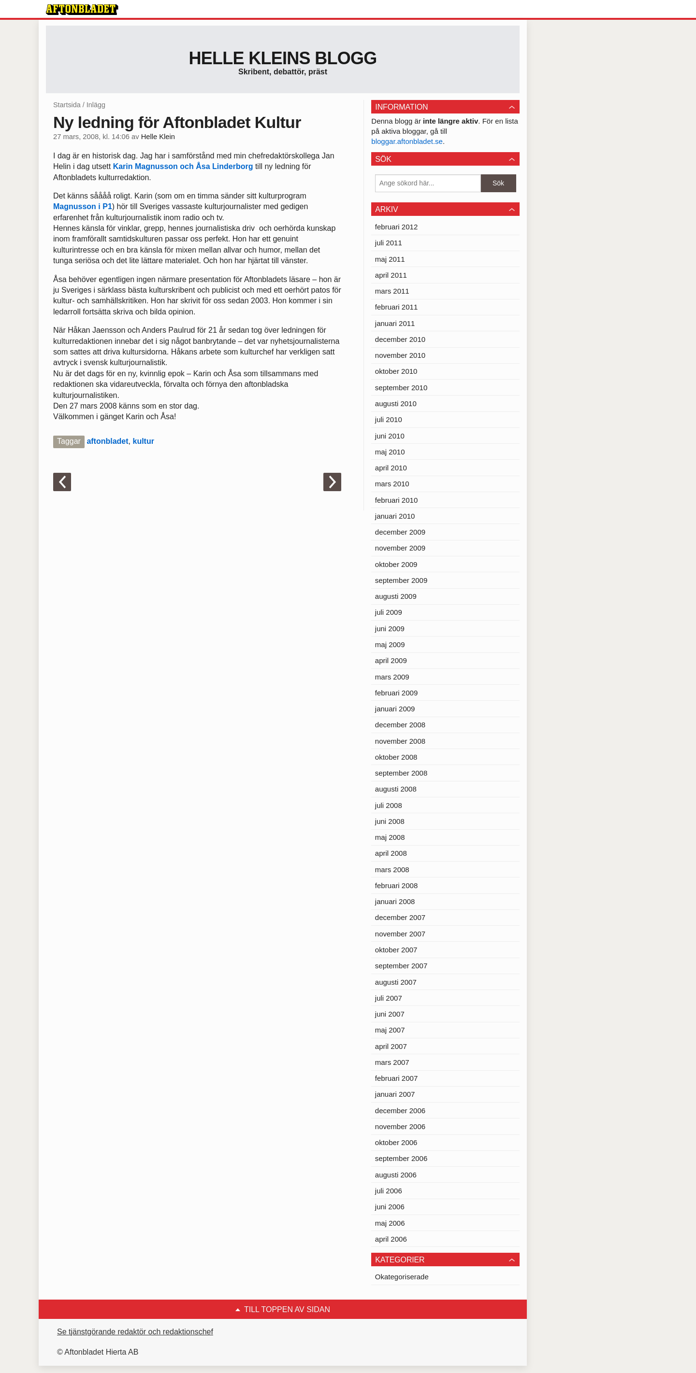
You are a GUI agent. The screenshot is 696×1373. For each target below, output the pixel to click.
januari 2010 (395, 516)
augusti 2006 (396, 1175)
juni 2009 (390, 628)
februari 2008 (396, 885)
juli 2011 (388, 243)
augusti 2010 (396, 403)
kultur (143, 441)
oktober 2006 (396, 1142)
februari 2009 (396, 693)
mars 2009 (392, 677)
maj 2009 (390, 644)
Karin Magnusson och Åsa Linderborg (184, 166)
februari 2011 (396, 307)
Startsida (67, 105)
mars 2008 (392, 869)
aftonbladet (107, 441)
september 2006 (401, 1158)
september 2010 (401, 387)
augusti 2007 (396, 982)
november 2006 (400, 1126)
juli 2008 (388, 805)
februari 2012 (396, 227)
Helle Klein (158, 137)
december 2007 (400, 917)
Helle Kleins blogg (282, 58)
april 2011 (391, 275)
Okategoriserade (402, 1277)
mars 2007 (392, 1062)
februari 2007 (396, 1078)
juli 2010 (388, 419)
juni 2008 (390, 821)
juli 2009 (388, 612)
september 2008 (401, 773)
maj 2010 (390, 452)
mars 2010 (392, 484)
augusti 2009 (396, 596)
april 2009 (391, 660)
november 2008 (400, 741)
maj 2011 (390, 259)
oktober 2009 (396, 564)
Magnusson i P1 (82, 206)
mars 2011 (392, 291)
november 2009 (400, 548)
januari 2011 (395, 323)
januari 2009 (395, 709)
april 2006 (391, 1239)
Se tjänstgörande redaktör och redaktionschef (135, 1332)
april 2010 (391, 468)
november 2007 (400, 934)
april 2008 (391, 853)
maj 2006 (390, 1223)
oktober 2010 (396, 371)
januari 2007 (395, 1094)
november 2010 (400, 355)
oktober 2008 (396, 757)
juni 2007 (390, 1014)
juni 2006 (390, 1207)
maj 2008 (390, 837)
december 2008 (400, 725)
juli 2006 (388, 1191)
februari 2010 (396, 500)
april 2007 (391, 1046)
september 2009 (401, 580)
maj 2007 (390, 1030)
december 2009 (400, 532)
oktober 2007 (396, 950)
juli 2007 (388, 998)
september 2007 (401, 966)
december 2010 (400, 339)
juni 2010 (390, 436)
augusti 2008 (396, 789)
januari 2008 (395, 901)
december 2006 (400, 1110)
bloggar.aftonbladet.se (407, 141)
